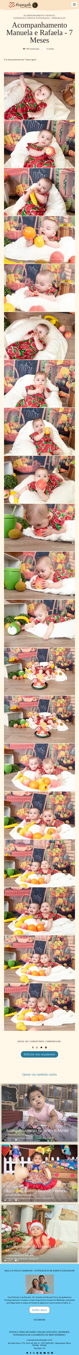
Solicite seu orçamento (39, 1054)
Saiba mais (39, 1310)
